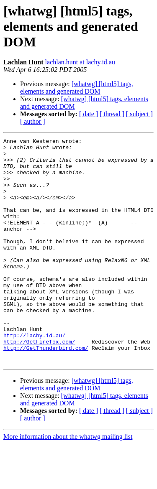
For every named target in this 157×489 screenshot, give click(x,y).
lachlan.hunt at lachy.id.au (80, 62)
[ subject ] (139, 113)
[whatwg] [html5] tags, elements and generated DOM (76, 87)
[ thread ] (112, 113)
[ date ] (88, 113)
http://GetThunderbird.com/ (45, 390)
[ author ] (32, 121)
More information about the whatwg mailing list (67, 481)
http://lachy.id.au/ (34, 375)
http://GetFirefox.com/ (39, 383)
